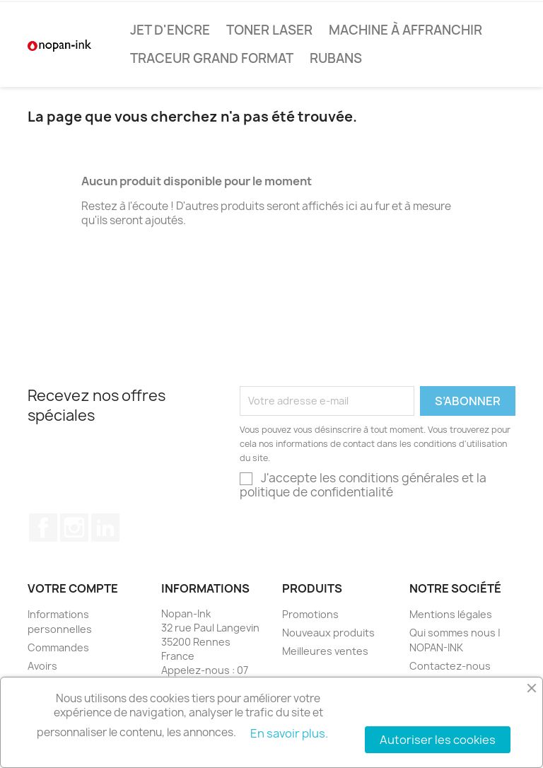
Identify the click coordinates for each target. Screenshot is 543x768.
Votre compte (73, 588)
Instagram (74, 527)
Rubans (336, 58)
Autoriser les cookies (438, 739)
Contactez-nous (450, 666)
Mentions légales (450, 614)
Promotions (310, 614)
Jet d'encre (170, 30)
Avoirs (42, 666)
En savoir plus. (289, 733)
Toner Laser (269, 30)
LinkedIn (105, 527)
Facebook (43, 527)
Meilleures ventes (325, 651)
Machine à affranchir (405, 30)
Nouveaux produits (328, 632)
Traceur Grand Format (211, 58)
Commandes (58, 647)
